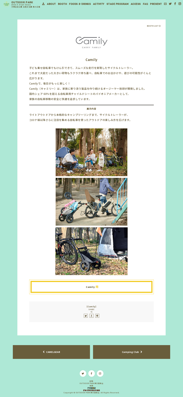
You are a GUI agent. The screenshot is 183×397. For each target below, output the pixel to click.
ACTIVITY (98, 4)
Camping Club (130, 352)
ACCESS (136, 4)
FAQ (145, 4)
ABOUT (51, 4)
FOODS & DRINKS (80, 4)
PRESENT (156, 4)
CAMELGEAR (53, 352)
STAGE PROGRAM (118, 4)
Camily (90, 287)
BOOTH (62, 4)
